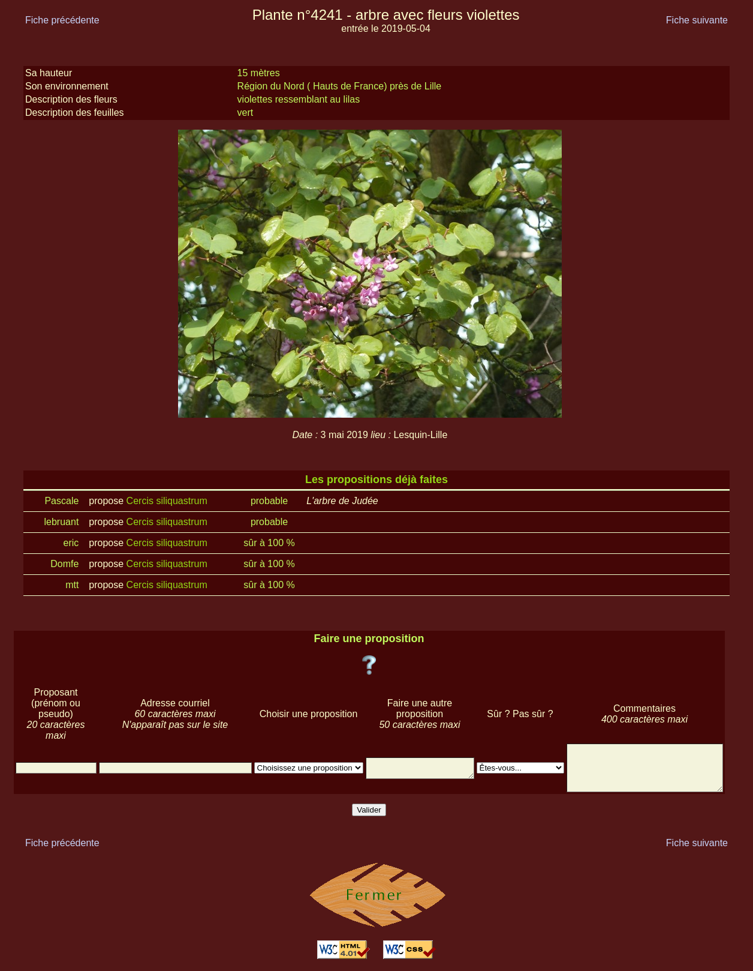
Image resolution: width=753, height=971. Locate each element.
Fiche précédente (62, 20)
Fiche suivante (697, 20)
